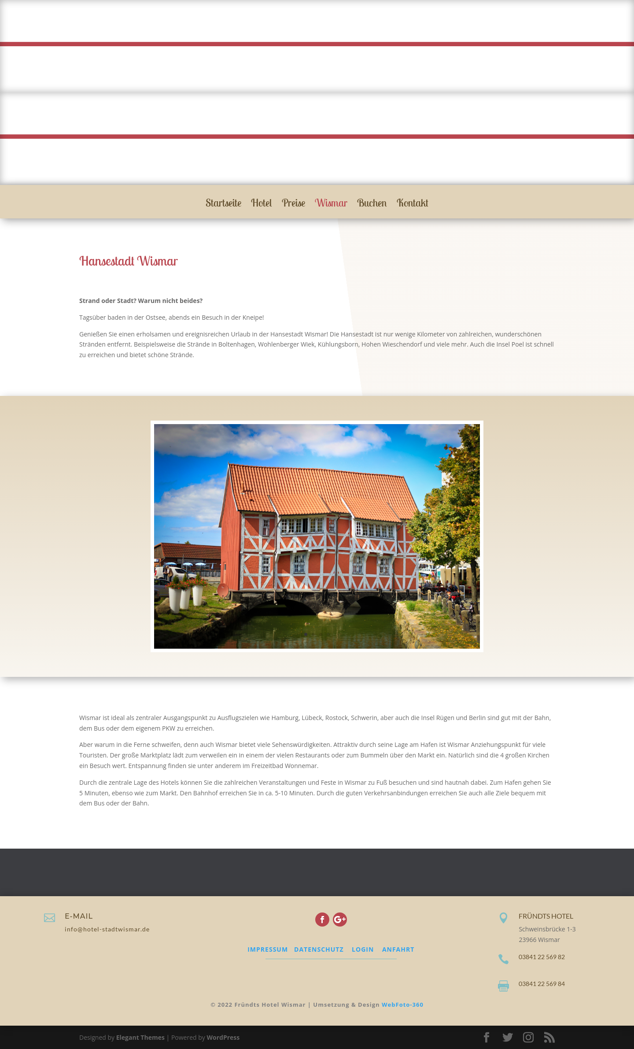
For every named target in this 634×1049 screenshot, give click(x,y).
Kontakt (412, 204)
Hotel (261, 204)
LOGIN (363, 949)
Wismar (331, 204)
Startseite (223, 204)
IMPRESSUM (267, 949)
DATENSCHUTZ (319, 949)
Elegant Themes (140, 1037)
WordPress (223, 1037)
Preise (293, 204)
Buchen (372, 204)
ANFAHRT (398, 949)
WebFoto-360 (403, 1004)
